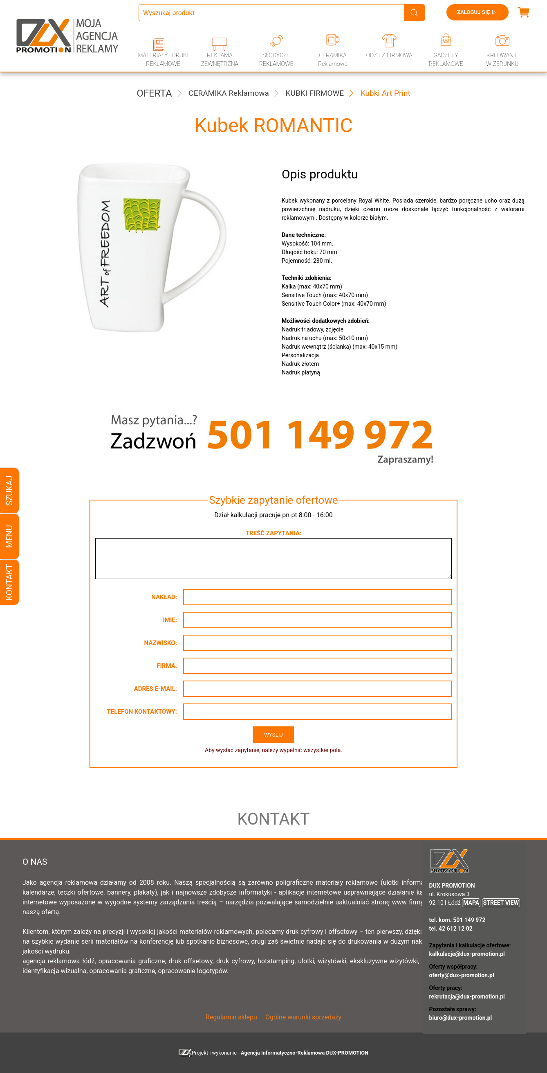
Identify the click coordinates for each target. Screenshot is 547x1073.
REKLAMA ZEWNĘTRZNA (219, 59)
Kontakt (9, 582)
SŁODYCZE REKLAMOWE (276, 59)
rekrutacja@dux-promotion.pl (467, 996)
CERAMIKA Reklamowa (332, 59)
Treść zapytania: (273, 533)
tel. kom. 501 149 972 (457, 920)
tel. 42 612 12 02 (451, 928)
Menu (9, 536)
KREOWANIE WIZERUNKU (502, 59)
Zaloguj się (474, 12)
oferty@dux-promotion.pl (461, 975)
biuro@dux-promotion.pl (460, 1017)
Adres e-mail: (155, 688)
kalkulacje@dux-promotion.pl (467, 954)
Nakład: (164, 597)
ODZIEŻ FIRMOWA (389, 55)
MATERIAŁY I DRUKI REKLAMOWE (163, 59)
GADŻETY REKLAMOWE (446, 59)
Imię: (170, 620)
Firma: (167, 665)
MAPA (471, 902)
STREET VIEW (501, 902)
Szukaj (9, 490)
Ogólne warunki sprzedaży (303, 1017)
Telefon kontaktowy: (142, 711)
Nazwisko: (160, 643)
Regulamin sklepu (231, 1017)
